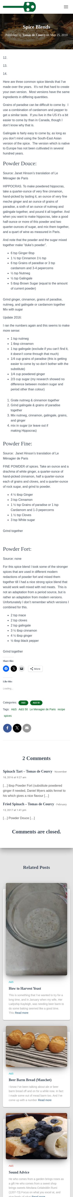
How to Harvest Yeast (25, 988)
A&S (23, 703)
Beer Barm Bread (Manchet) (30, 1080)
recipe (61, 709)
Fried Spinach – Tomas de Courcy (28, 804)
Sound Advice (19, 1172)
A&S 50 (36, 703)
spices (8, 715)
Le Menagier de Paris (43, 709)
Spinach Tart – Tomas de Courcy (27, 771)
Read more (21, 1012)
